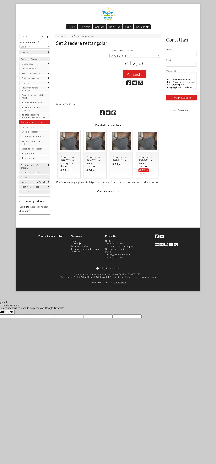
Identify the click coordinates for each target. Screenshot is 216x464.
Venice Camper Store (180, 110)
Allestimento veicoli (30, 186)
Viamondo (152, 182)
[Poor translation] (10, 312)
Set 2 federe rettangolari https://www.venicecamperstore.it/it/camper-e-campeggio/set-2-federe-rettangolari (181, 80)
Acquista (134, 74)
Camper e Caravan (64, 36)
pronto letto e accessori (129, 182)
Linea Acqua (27, 63)
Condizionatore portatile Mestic (33, 96)
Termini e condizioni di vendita (85, 248)
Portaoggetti (28, 127)
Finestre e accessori (31, 73)
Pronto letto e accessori (85, 36)
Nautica (24, 52)
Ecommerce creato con (108, 282)
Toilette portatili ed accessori (31, 108)
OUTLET (25, 191)
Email (168, 60)
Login (128, 26)
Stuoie (24, 177)
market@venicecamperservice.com (139, 276)
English (105, 268)
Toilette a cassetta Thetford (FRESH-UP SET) (34, 116)
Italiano (115, 268)
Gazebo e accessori (30, 172)
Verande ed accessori (32, 148)
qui (27, 206)
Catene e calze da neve (33, 136)
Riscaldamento (29, 68)
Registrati (114, 26)
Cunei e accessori (30, 131)
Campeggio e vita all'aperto (33, 182)
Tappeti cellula (28, 153)
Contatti (99, 26)
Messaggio (171, 70)
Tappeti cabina (28, 158)
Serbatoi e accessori (31, 78)
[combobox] (134, 56)
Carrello (142, 26)
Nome (169, 49)
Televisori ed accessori (32, 102)
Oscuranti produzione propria (31, 166)
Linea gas (26, 83)
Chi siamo (85, 26)
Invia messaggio (181, 97)
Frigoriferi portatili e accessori (31, 89)
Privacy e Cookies (79, 246)
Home (71, 26)
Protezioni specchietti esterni (32, 142)
